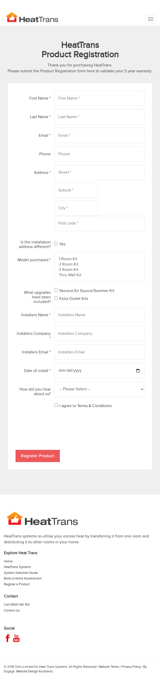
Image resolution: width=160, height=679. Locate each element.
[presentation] (54, 428)
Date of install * (37, 370)
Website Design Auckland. (34, 671)
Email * (45, 135)
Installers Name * (36, 314)
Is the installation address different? (35, 244)
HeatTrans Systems (17, 567)
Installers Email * (36, 352)
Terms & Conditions (94, 405)
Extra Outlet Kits (71, 298)
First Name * (40, 98)
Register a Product (17, 584)
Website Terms (109, 667)
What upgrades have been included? (37, 297)
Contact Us (12, 610)
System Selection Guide (21, 573)
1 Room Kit (99, 259)
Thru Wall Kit (99, 275)
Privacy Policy (131, 667)
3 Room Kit (99, 269)
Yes (59, 244)
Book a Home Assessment (23, 578)
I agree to (83, 405)
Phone (45, 153)
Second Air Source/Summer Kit (84, 290)
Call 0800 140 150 (17, 605)
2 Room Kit (99, 264)
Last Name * (40, 116)
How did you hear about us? (35, 391)
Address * (42, 172)
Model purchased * (34, 259)
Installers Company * (34, 335)
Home (8, 561)
